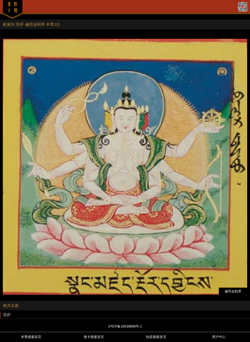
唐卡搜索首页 (94, 337)
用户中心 (219, 337)
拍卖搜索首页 (156, 337)
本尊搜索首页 (31, 337)
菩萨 (7, 315)
